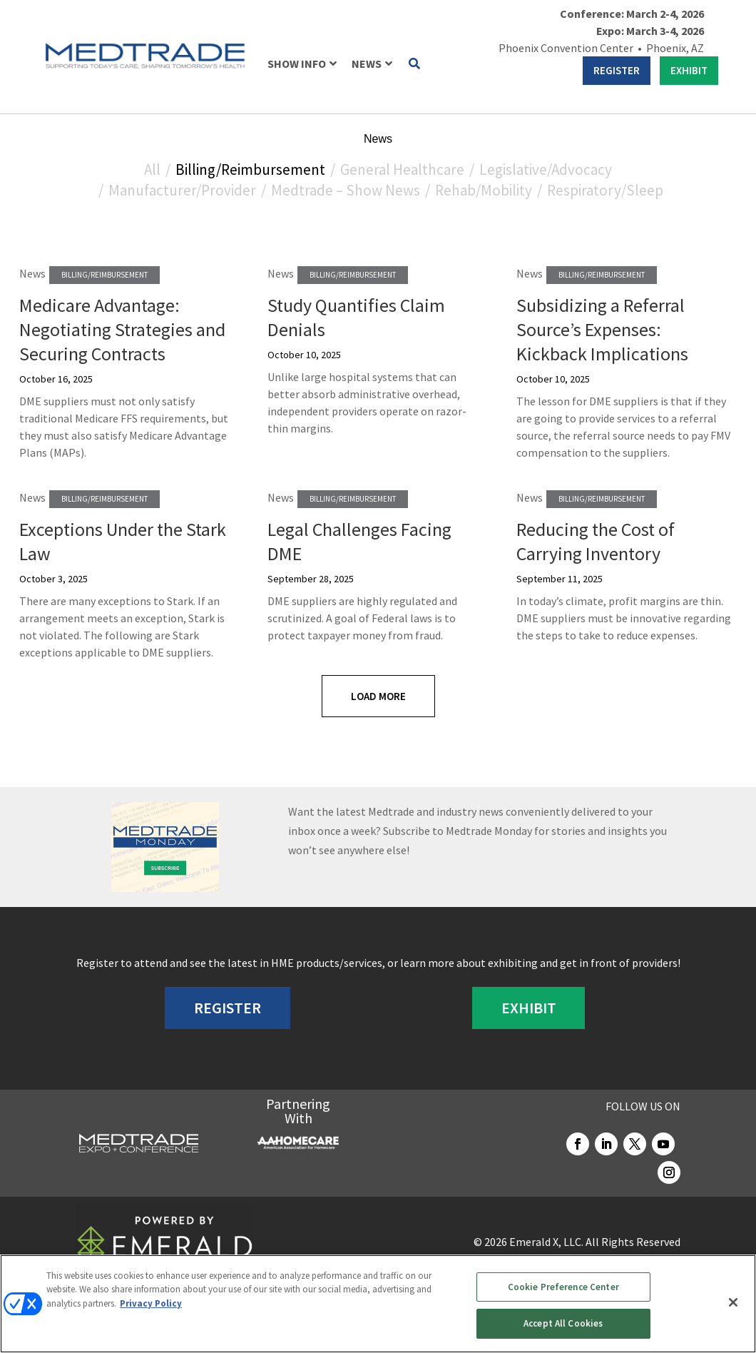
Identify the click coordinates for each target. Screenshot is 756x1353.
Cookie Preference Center (563, 1287)
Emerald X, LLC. (546, 1242)
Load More (378, 696)
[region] (378, 1304)
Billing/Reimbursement (250, 169)
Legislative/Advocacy (545, 169)
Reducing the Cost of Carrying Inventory (595, 541)
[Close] (733, 1302)
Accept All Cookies (563, 1323)
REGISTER (616, 70)
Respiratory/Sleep (605, 190)
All (152, 169)
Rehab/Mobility (483, 190)
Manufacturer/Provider (182, 190)
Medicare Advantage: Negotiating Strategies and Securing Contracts (122, 329)
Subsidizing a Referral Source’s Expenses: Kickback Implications (602, 329)
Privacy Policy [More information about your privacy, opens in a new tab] (151, 1303)
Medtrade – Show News (345, 190)
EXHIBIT (689, 70)
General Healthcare (402, 169)
